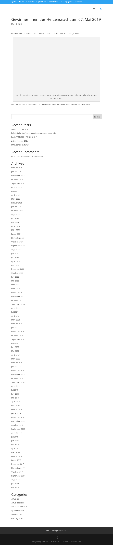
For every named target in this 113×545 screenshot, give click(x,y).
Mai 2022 (15, 281)
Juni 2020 (15, 347)
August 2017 (16, 479)
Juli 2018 (14, 437)
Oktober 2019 (17, 378)
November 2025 (18, 175)
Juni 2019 (15, 394)
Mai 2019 (15, 398)
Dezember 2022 (17, 269)
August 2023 (16, 249)
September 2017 (18, 476)
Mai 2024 (15, 222)
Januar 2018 (16, 460)
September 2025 (18, 183)
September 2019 (18, 382)
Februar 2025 (16, 203)
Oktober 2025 (17, 179)
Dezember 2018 (17, 417)
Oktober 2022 (17, 273)
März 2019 (15, 405)
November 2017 (18, 468)
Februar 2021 (16, 324)
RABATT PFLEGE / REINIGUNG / (24, 137)
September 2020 (18, 339)
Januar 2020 (16, 366)
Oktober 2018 (17, 425)
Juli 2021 (14, 312)
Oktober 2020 (17, 335)
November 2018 (18, 421)
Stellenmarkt (16, 514)
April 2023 (15, 261)
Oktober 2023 (17, 242)
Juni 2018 (15, 441)
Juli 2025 (14, 191)
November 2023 (18, 238)
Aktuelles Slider (17, 503)
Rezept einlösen (59, 530)
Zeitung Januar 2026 (19, 141)
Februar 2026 (16, 168)
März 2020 (15, 359)
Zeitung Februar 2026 (20, 129)
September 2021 (18, 304)
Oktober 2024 (17, 210)
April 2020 (15, 355)
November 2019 (18, 374)
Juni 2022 (15, 277)
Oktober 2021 (17, 300)
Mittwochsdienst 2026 (20, 145)
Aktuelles (15, 499)
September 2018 (18, 429)
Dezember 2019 (17, 370)
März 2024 (15, 230)
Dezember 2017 (17, 464)
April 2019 (15, 402)
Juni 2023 (15, 257)
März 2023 (15, 265)
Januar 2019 (16, 413)
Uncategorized (17, 518)
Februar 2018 (16, 456)
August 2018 (16, 433)
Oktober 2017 (17, 472)
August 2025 (16, 187)
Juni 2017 (15, 483)
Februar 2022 (16, 288)
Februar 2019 (16, 409)
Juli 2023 (14, 253)
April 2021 (15, 316)
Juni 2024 (15, 218)
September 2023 (18, 246)
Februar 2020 (16, 363)
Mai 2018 (15, 444)
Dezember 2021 (17, 292)
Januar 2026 (16, 171)
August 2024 (16, 214)
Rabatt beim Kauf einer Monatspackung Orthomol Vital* (34, 133)
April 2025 (15, 195)
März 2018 (15, 452)
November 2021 (18, 296)
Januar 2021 (16, 327)
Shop (47, 530)
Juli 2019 (14, 390)
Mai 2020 (15, 351)
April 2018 (15, 448)
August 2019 (16, 386)
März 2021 (15, 320)
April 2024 (15, 226)
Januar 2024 (16, 234)
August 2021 (16, 308)
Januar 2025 (16, 207)
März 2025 (15, 199)
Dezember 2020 (17, 331)
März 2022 (15, 285)
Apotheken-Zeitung (19, 510)
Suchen (97, 117)
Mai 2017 (15, 487)
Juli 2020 (14, 343)
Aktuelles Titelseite (19, 506)
